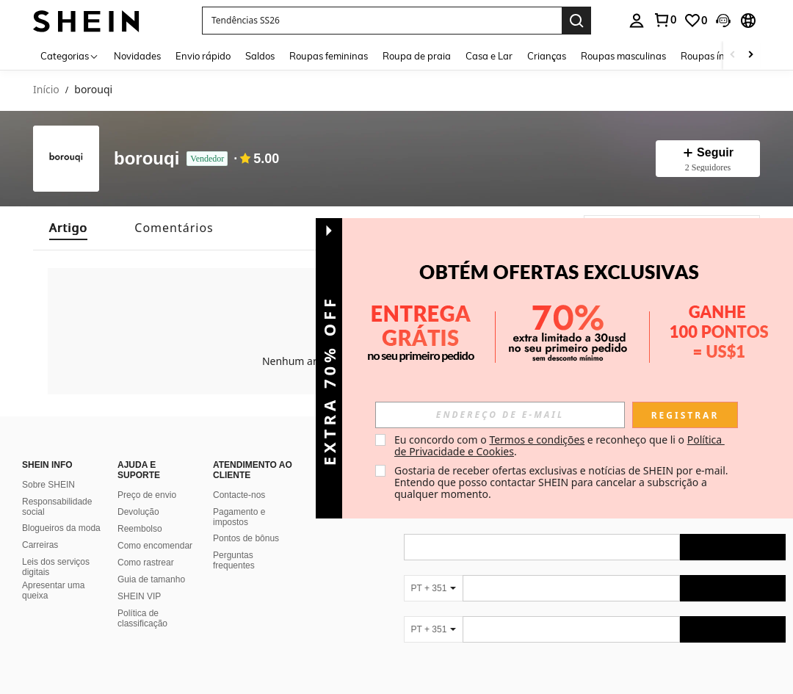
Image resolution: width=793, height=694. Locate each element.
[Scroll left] (733, 55)
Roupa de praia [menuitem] (417, 56)
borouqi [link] (93, 90)
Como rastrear (145, 545)
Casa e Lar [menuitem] (489, 56)
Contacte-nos (239, 477)
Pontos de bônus (246, 521)
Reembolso (139, 511)
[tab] (68, 228)
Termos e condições (536, 440)
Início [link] (46, 90)
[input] (500, 415)
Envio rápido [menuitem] (203, 56)
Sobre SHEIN (48, 467)
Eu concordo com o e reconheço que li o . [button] (559, 445)
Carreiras (40, 527)
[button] (382, 21)
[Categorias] (69, 55)
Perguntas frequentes (234, 542)
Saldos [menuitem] (260, 56)
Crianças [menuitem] (546, 56)
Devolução (138, 494)
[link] (695, 20)
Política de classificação (142, 600)
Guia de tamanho (151, 562)
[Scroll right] (750, 55)
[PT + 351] (433, 570)
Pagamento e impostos (239, 499)
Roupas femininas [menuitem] (328, 56)
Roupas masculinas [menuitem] (623, 56)
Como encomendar (154, 528)
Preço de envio (146, 477)
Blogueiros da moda (61, 510)
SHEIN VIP (139, 579)
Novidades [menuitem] (137, 56)
